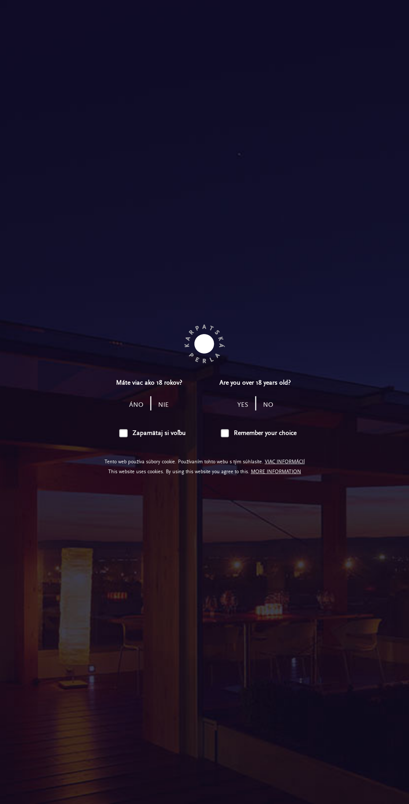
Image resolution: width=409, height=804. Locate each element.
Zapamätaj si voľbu (159, 433)
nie (163, 405)
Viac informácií (285, 462)
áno (136, 405)
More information (276, 471)
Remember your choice (265, 433)
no (268, 405)
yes (242, 405)
